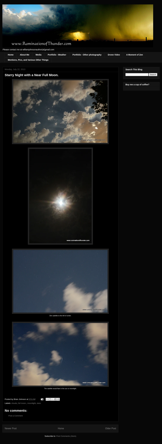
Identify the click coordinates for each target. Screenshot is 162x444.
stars (39, 403)
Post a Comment (15, 416)
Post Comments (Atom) (66, 436)
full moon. (22, 403)
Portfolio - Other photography (86, 55)
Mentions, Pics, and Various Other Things (28, 60)
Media (39, 55)
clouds (14, 403)
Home (11, 55)
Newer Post (11, 428)
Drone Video (114, 55)
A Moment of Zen (134, 55)
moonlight (31, 403)
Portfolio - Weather (57, 55)
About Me (24, 55)
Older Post (110, 428)
